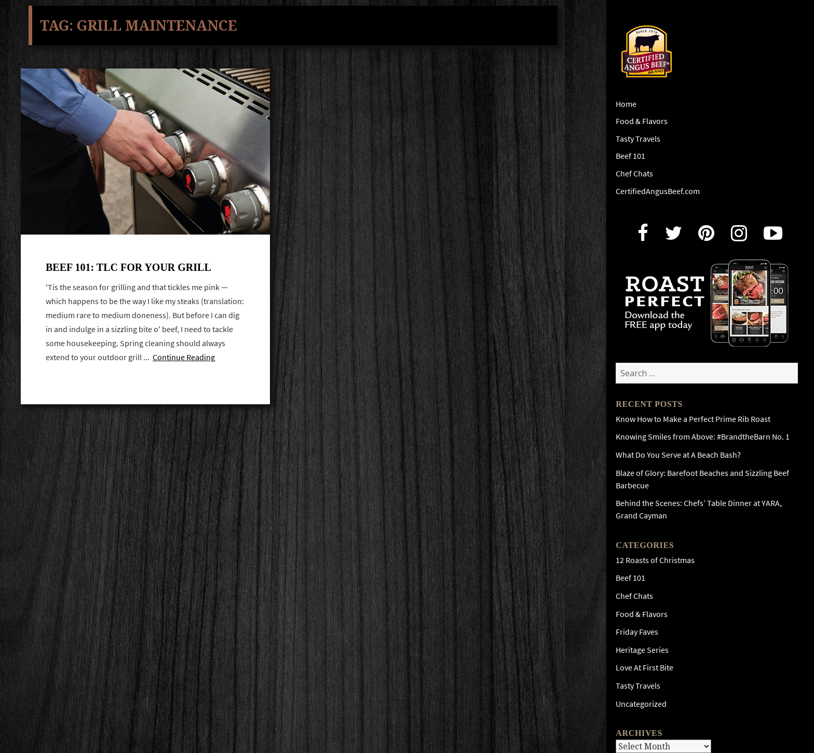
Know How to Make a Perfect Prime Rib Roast (693, 419)
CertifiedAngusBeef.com (658, 191)
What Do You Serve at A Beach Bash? (678, 454)
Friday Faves (637, 631)
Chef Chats (634, 173)
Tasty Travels (638, 138)
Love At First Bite (644, 667)
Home (626, 104)
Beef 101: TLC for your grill (128, 267)
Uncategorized (641, 704)
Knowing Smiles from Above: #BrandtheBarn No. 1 (703, 436)
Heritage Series (642, 650)
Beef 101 (630, 155)
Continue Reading (184, 357)
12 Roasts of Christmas (655, 560)
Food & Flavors (642, 121)
